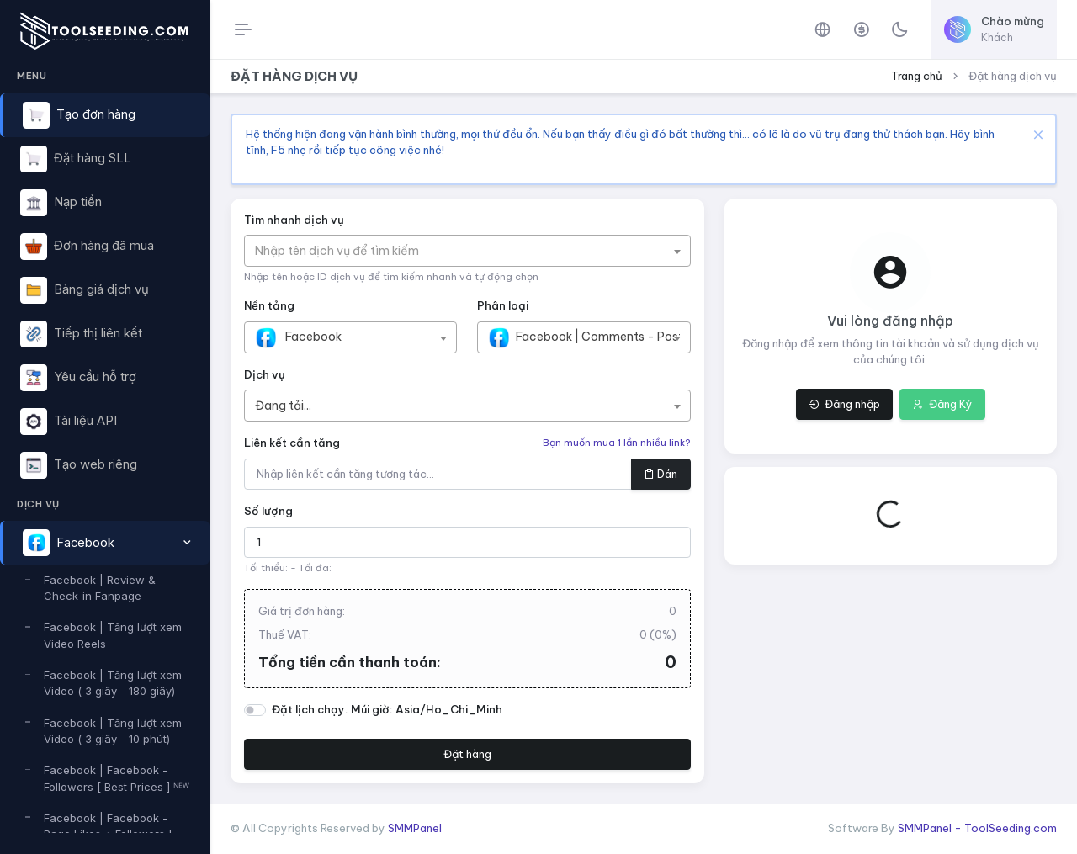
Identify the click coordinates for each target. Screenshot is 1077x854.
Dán (660, 473)
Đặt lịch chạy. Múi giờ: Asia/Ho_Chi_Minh (387, 709)
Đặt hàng (467, 754)
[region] (105, 446)
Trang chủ (916, 75)
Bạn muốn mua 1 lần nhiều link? (617, 442)
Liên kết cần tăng (292, 442)
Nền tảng (269, 305)
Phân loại (502, 305)
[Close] (1036, 134)
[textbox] (345, 251)
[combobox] (467, 251)
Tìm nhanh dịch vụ (294, 219)
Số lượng (268, 510)
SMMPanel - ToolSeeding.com (977, 828)
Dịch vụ (264, 374)
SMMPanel (415, 828)
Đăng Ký (943, 404)
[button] (105, 543)
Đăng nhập (844, 404)
